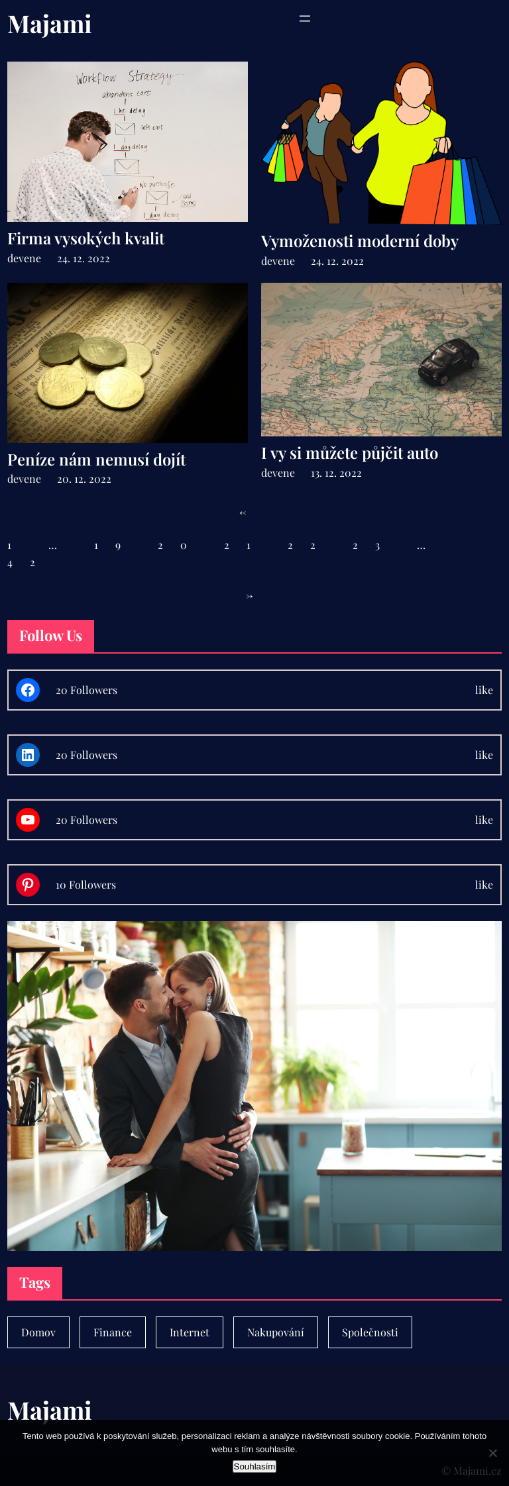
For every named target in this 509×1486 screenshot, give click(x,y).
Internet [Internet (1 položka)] (189, 1332)
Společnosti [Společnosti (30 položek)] (370, 1332)
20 (181, 545)
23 (375, 545)
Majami (49, 23)
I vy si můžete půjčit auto (349, 452)
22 (310, 545)
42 (29, 562)
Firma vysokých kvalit (85, 238)
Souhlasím (255, 1466)
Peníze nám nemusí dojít (96, 459)
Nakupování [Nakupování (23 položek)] (275, 1332)
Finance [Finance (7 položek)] (112, 1332)
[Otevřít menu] (305, 18)
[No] (492, 1453)
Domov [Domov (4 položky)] (38, 1332)
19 (116, 545)
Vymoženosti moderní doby (360, 240)
